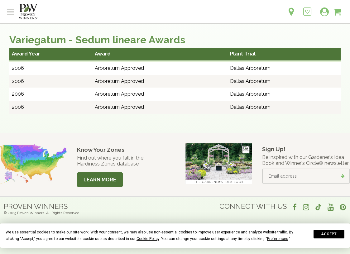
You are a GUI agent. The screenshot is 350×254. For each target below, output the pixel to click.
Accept (329, 234)
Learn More (100, 180)
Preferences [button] (277, 239)
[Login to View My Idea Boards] (307, 8)
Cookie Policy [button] (148, 239)
